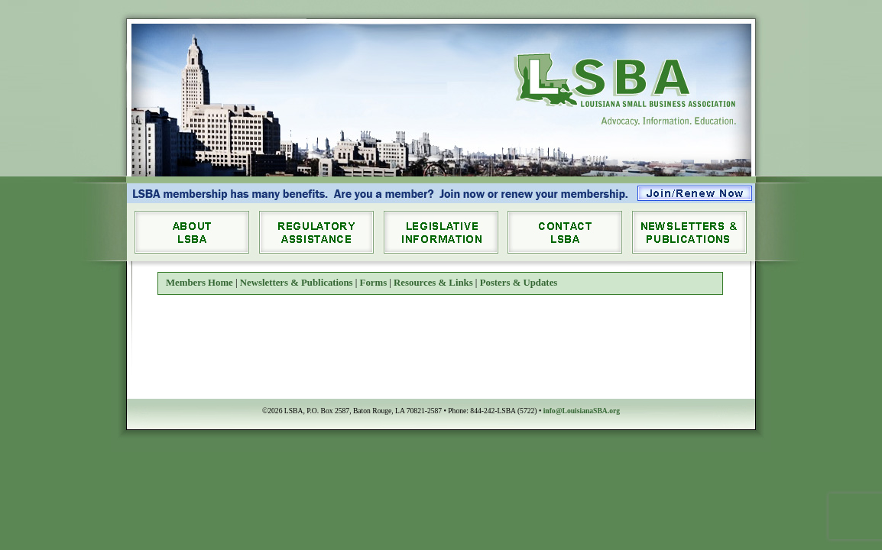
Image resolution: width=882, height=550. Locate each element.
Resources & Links (433, 282)
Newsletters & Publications (296, 282)
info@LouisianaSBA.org (581, 410)
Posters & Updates (519, 282)
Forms (373, 282)
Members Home (199, 282)
